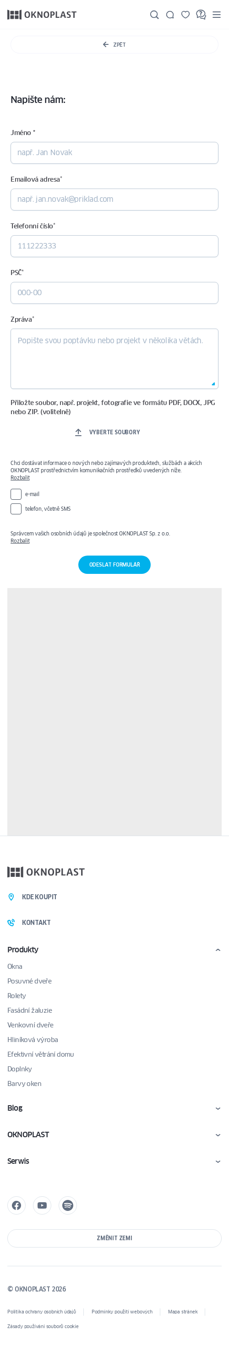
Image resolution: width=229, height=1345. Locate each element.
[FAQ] (201, 15)
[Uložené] (185, 15)
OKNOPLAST (28, 1135)
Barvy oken (24, 1084)
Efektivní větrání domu (40, 1054)
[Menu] (217, 14)
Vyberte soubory (114, 432)
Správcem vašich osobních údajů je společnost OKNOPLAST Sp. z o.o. (112, 537)
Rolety (16, 996)
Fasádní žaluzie (29, 1010)
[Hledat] (154, 15)
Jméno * (23, 133)
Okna (14, 966)
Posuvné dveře (29, 981)
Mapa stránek (183, 1312)
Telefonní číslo (33, 226)
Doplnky (19, 1069)
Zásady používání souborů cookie (43, 1326)
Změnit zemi (114, 1238)
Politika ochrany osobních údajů (41, 1312)
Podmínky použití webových (122, 1312)
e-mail (32, 494)
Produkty (22, 950)
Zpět (114, 44)
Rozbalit (20, 477)
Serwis (18, 1161)
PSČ (17, 273)
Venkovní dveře (30, 1025)
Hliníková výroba (32, 1040)
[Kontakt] (170, 15)
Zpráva (22, 319)
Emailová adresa (36, 179)
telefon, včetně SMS (48, 508)
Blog (14, 1108)
